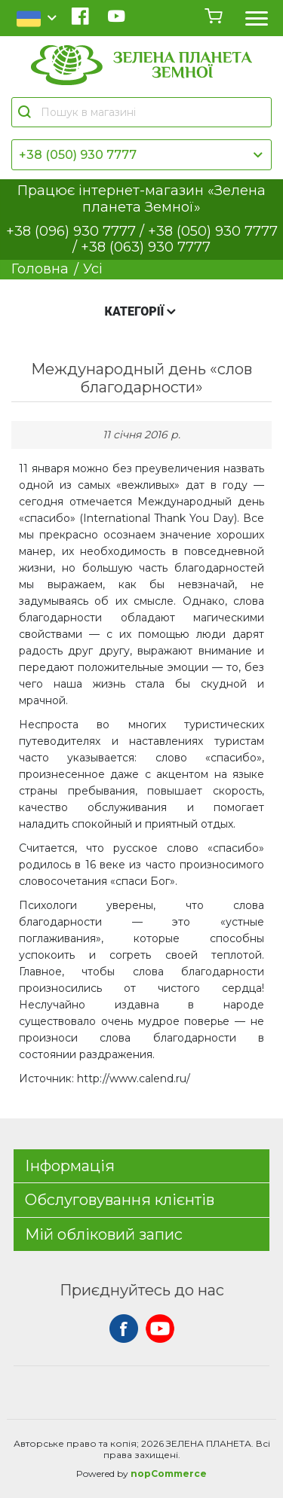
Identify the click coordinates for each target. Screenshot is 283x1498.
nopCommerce (169, 1473)
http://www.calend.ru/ (133, 1078)
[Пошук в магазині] (149, 112)
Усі (93, 269)
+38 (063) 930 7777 (146, 247)
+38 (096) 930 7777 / (77, 231)
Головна (40, 269)
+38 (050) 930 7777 (78, 155)
